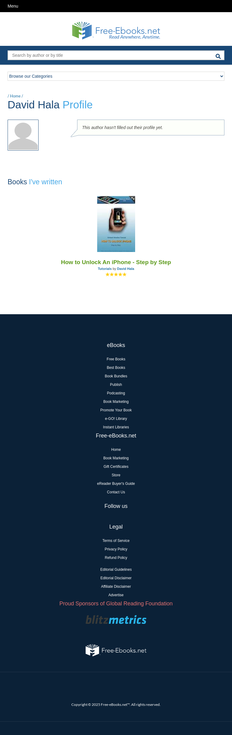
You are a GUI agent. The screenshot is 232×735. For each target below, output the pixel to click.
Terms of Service (115, 541)
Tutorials (105, 269)
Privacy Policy (116, 549)
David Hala (125, 269)
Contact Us (116, 492)
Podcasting (116, 393)
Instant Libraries (116, 427)
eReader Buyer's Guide (116, 483)
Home (15, 96)
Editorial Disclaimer (116, 578)
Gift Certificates (116, 466)
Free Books (116, 359)
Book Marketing (115, 402)
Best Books (116, 368)
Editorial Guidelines (115, 569)
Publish (116, 385)
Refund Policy (116, 558)
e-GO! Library (116, 419)
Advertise (116, 595)
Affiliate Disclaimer (116, 586)
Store (116, 475)
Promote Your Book (115, 410)
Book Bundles (116, 376)
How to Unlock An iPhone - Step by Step (116, 262)
